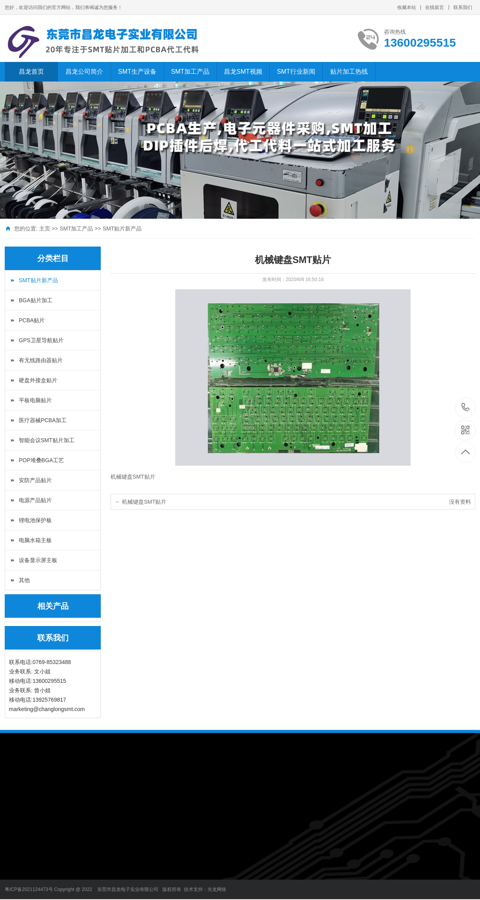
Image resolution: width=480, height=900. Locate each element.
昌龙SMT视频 (243, 71)
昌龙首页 (31, 71)
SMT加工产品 (190, 71)
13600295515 (465, 407)
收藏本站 (406, 7)
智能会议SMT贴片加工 (47, 440)
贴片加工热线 (349, 71)
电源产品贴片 (35, 500)
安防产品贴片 (35, 480)
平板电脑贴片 (35, 400)
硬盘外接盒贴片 (38, 380)
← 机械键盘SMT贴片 (140, 502)
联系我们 (462, 7)
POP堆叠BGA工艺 (41, 460)
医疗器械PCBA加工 (43, 420)
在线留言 (434, 7)
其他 (24, 580)
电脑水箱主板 (35, 540)
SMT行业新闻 (296, 71)
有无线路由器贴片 (41, 360)
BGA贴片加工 (36, 300)
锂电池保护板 (35, 520)
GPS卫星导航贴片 (41, 340)
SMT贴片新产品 (122, 228)
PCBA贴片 (32, 320)
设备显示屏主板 (38, 560)
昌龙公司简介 (84, 71)
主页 (44, 228)
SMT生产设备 (137, 71)
